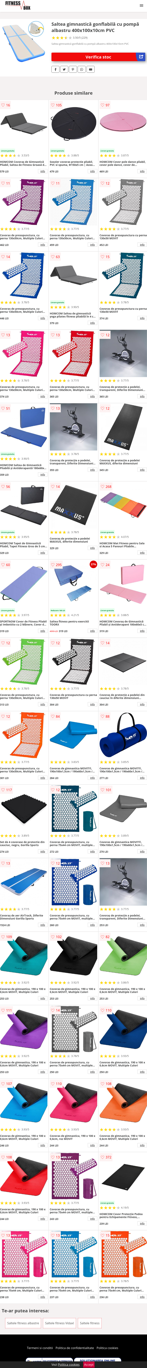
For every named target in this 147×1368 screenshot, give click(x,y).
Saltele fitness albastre (23, 1323)
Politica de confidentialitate (75, 1348)
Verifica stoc (115, 57)
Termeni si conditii (40, 1348)
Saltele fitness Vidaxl (59, 1323)
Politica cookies (107, 1348)
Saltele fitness (90, 1323)
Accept (89, 1365)
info (42, 171)
